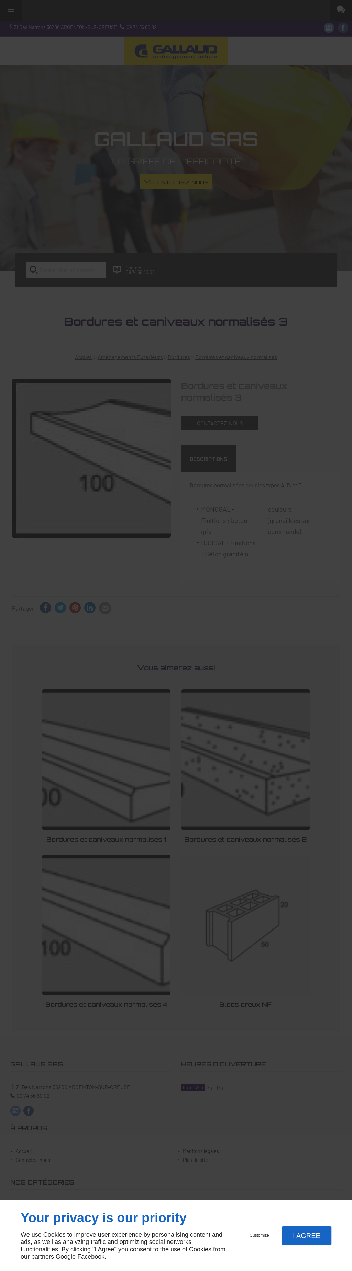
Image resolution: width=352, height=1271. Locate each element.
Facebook (90, 1256)
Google (66, 1256)
